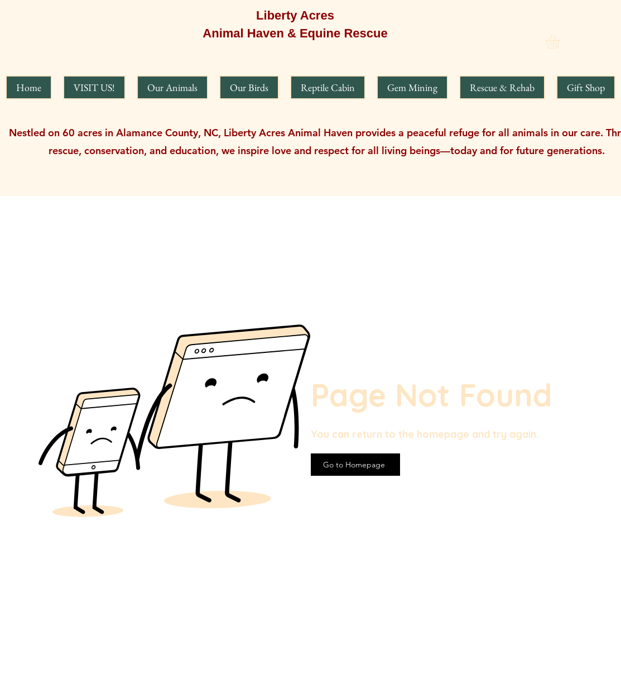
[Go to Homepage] (355, 464)
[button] (561, 42)
